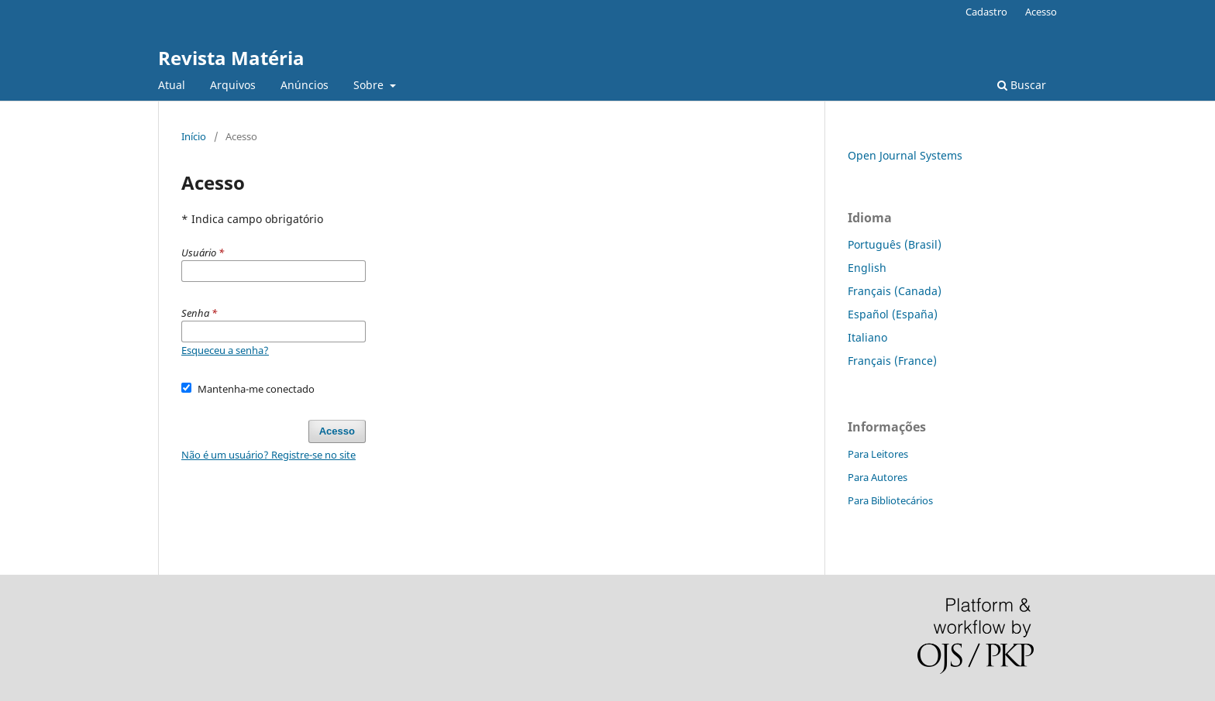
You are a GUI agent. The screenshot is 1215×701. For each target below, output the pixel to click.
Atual (171, 84)
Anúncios (305, 84)
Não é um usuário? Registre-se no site (268, 455)
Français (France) (892, 360)
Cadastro (986, 12)
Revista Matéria (231, 57)
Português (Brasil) (894, 244)
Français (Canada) (894, 290)
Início (193, 136)
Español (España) (893, 314)
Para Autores (877, 477)
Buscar (1021, 84)
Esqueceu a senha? (225, 350)
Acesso (1041, 12)
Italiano (867, 337)
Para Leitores (878, 454)
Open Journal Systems (905, 155)
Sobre (370, 84)
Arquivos (233, 84)
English (867, 267)
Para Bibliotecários (890, 500)
